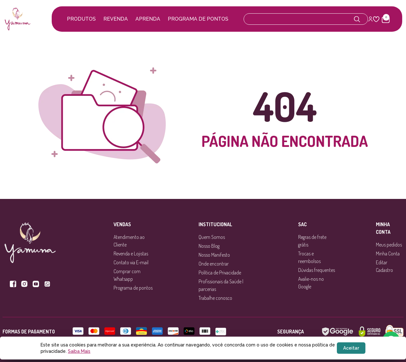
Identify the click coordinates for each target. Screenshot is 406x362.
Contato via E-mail (131, 262)
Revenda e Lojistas (131, 253)
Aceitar (351, 348)
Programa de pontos (198, 19)
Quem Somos (212, 237)
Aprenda (147, 19)
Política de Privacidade (220, 272)
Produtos (81, 19)
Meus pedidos (389, 244)
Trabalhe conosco (215, 298)
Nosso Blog (209, 246)
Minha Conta (388, 253)
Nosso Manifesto (214, 255)
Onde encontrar (214, 263)
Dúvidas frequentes (316, 270)
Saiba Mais (79, 351)
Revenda (115, 19)
